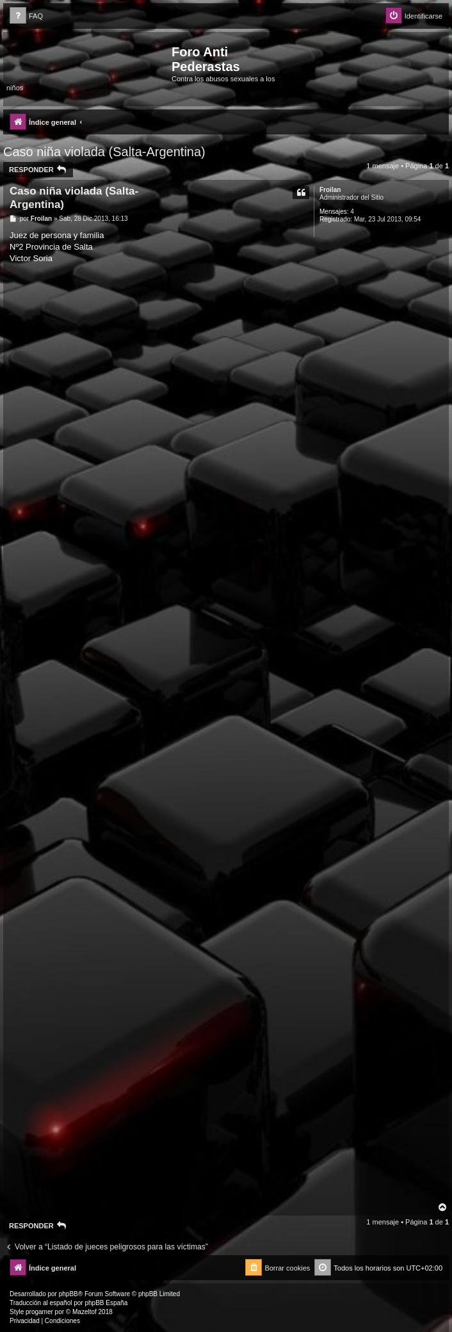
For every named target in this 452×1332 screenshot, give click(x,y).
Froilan (330, 189)
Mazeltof (84, 1311)
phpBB (68, 1293)
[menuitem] (26, 16)
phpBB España (106, 1302)
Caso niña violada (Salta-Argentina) (104, 152)
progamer (39, 1311)
